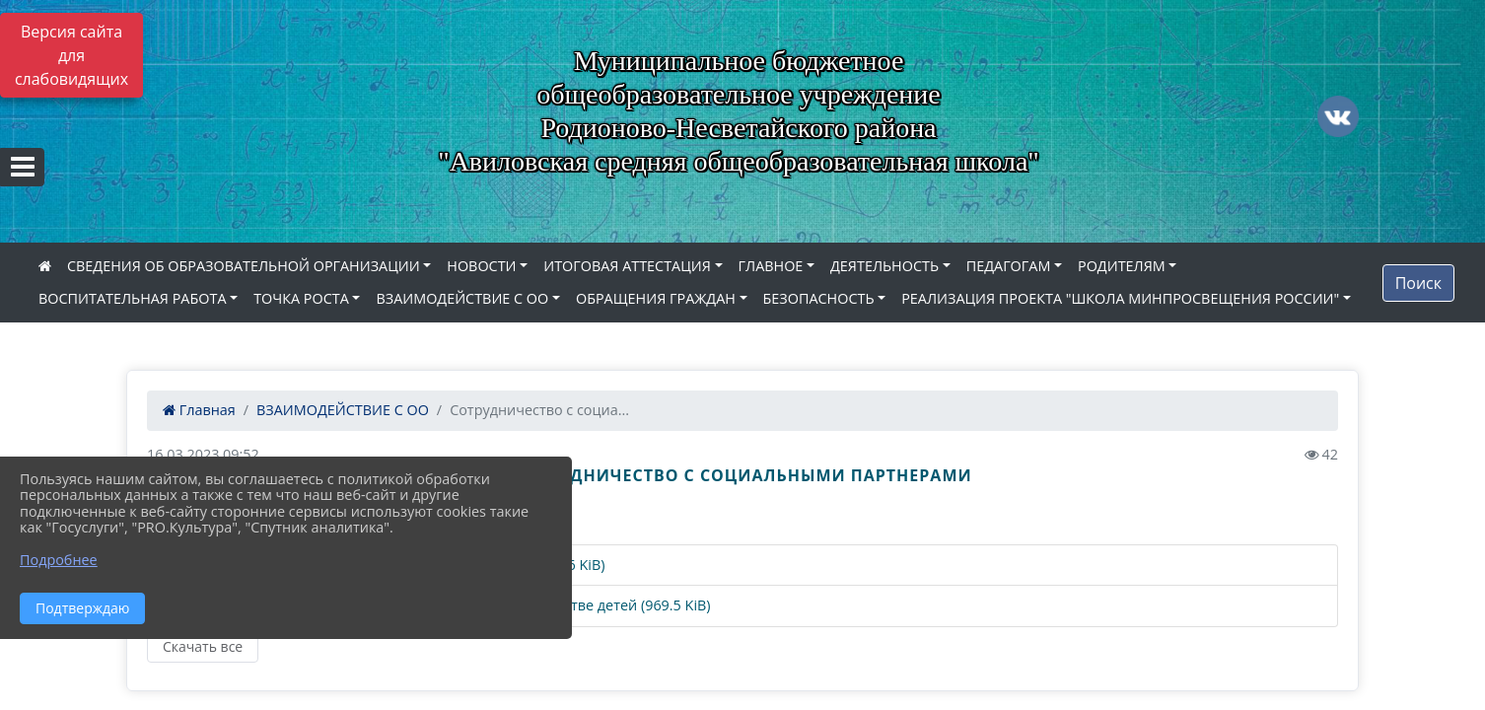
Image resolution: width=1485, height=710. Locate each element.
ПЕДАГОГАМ (1008, 265)
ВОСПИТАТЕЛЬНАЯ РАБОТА (132, 298)
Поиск (1418, 283)
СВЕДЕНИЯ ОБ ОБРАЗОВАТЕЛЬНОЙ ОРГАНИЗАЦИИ (243, 265)
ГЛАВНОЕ (771, 265)
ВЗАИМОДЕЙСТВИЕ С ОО (462, 298)
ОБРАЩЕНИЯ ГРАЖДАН (656, 298)
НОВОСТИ (481, 265)
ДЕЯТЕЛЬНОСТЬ (884, 265)
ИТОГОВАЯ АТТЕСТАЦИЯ (627, 265)
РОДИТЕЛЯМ (1122, 265)
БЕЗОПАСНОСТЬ (819, 298)
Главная (199, 409)
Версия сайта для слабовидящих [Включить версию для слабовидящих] (71, 55)
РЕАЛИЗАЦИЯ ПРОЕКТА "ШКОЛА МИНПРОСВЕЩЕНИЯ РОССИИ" (1120, 298)
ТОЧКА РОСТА (301, 298)
